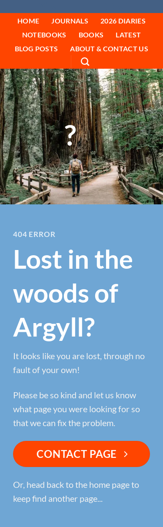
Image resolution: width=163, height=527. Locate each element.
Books (91, 34)
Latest (128, 34)
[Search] (85, 61)
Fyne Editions (81, 7)
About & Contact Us (109, 48)
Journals (69, 21)
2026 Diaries (123, 21)
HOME (28, 21)
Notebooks (44, 34)
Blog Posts (36, 48)
